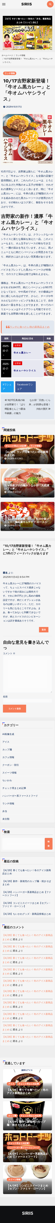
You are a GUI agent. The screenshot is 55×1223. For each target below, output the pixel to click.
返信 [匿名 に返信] (44, 629)
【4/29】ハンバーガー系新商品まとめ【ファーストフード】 (27, 1155)
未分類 (6, 818)
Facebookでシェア (25, 386)
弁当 (4, 811)
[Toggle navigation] (3, 4)
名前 (5, 696)
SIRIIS (26, 4)
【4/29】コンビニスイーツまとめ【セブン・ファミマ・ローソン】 (27, 1187)
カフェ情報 (8, 757)
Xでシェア (7, 386)
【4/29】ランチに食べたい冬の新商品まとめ (26, 453)
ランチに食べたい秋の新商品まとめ (30, 326)
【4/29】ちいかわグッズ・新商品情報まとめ (26, 913)
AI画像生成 (8, 734)
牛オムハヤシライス (24, 370)
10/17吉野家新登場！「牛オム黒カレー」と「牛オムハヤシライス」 (27, 90)
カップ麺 (7, 749)
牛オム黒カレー (22, 352)
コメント (9, 653)
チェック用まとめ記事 (16, 446)
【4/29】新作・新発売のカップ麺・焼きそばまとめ (26, 1123)
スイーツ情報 (9, 772)
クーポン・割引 (10, 765)
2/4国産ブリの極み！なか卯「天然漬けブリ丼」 (26, 487)
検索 (7, 832)
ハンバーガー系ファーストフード (20, 795)
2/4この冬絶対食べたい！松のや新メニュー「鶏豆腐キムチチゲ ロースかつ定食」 (27, 522)
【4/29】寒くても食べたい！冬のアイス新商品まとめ (27, 1091)
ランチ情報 (10, 73)
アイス (6, 741)
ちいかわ (7, 780)
